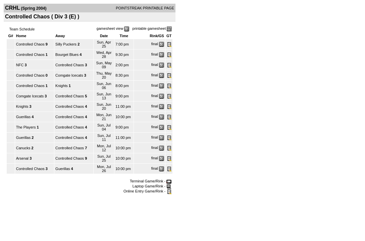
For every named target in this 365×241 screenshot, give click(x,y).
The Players (26, 127)
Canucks (23, 148)
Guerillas (23, 117)
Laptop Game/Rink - (152, 186)
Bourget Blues (67, 55)
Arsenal (23, 158)
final (154, 44)
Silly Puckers (66, 44)
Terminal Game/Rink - (150, 181)
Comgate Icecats (69, 75)
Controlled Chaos (30, 44)
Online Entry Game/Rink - (147, 191)
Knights (61, 86)
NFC (20, 65)
